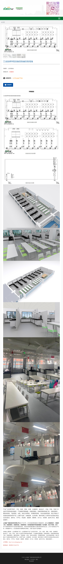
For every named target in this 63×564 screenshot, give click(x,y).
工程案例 (11, 71)
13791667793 (18, 78)
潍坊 (37, 559)
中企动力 (32, 559)
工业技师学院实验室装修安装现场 (12, 95)
